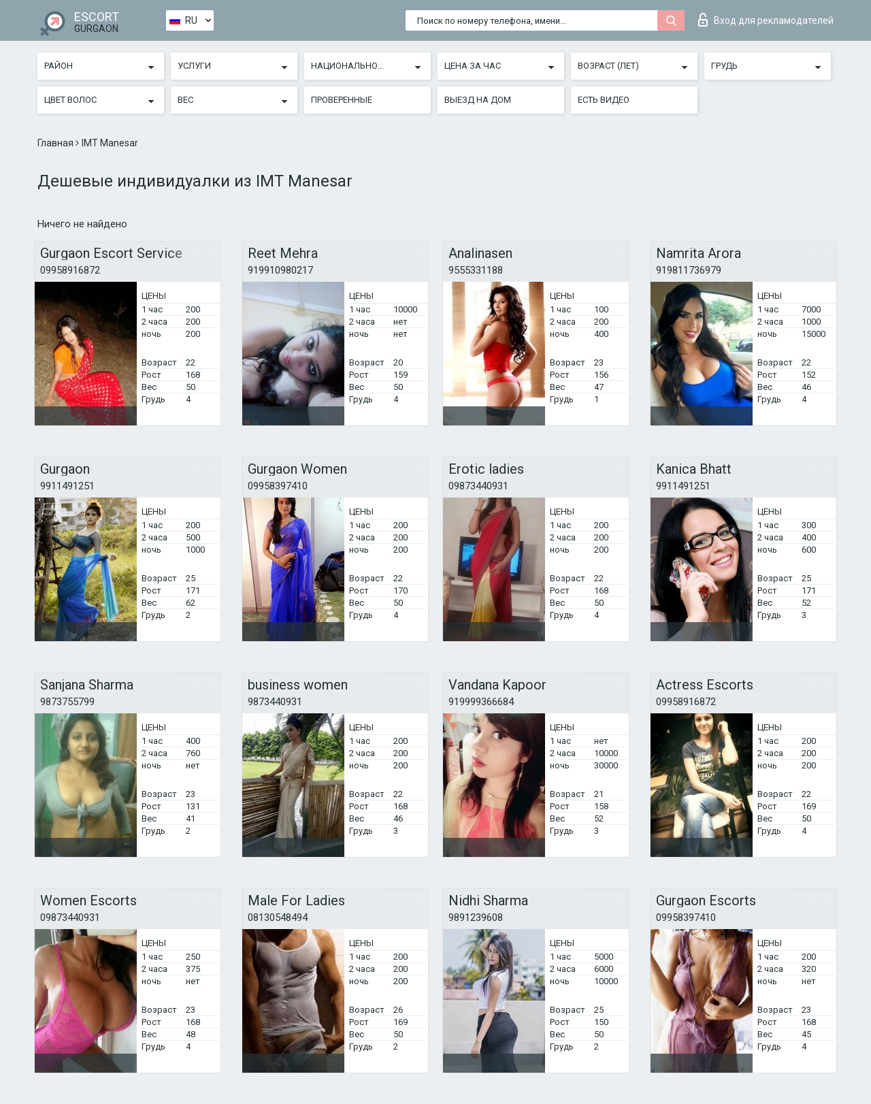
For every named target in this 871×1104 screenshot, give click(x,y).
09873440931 (478, 486)
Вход (766, 19)
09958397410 (278, 486)
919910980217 (280, 270)
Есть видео (603, 100)
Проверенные (341, 100)
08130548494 (278, 917)
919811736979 (688, 270)
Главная (56, 142)
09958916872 (70, 270)
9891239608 (475, 917)
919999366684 (481, 702)
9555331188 (475, 270)
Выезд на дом (477, 100)
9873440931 (275, 702)
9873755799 (67, 702)
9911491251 (67, 486)
